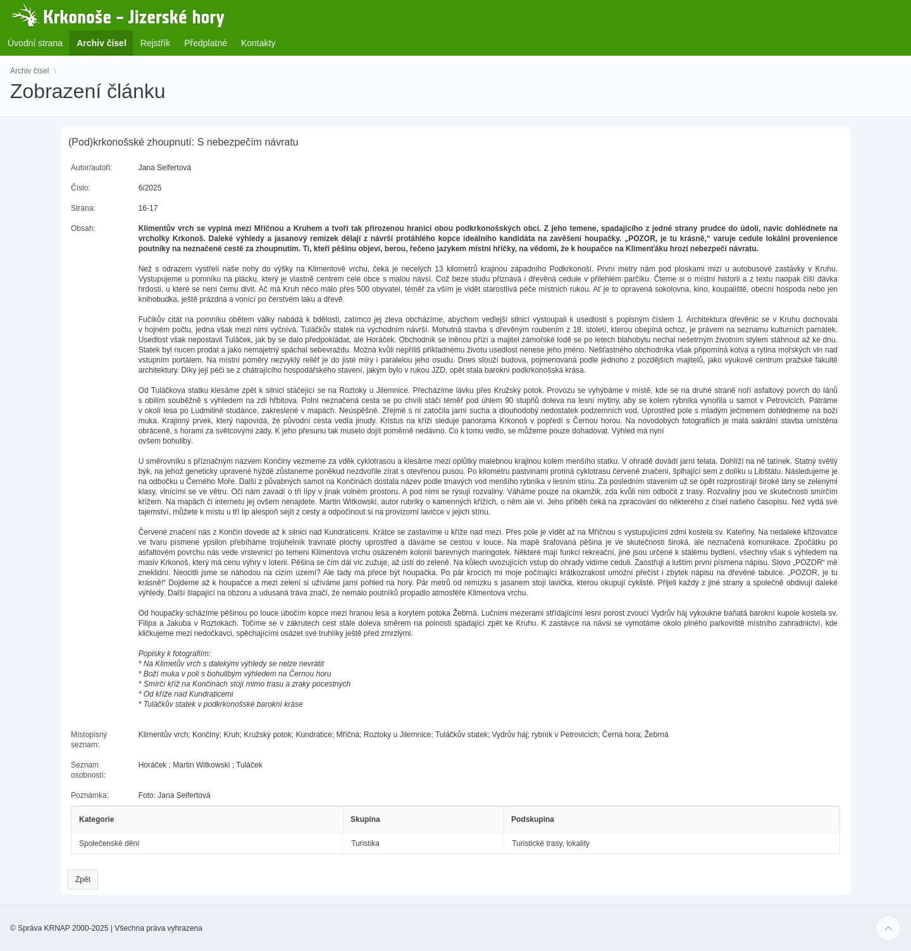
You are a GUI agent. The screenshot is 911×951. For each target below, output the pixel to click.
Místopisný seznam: (89, 739)
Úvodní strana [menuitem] (35, 43)
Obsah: (83, 228)
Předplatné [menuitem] (205, 43)
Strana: (83, 208)
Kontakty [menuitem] (258, 43)
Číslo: (80, 187)
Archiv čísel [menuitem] (105, 42)
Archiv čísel (29, 70)
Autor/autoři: (91, 167)
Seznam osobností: (88, 770)
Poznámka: (90, 795)
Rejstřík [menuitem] (155, 43)
